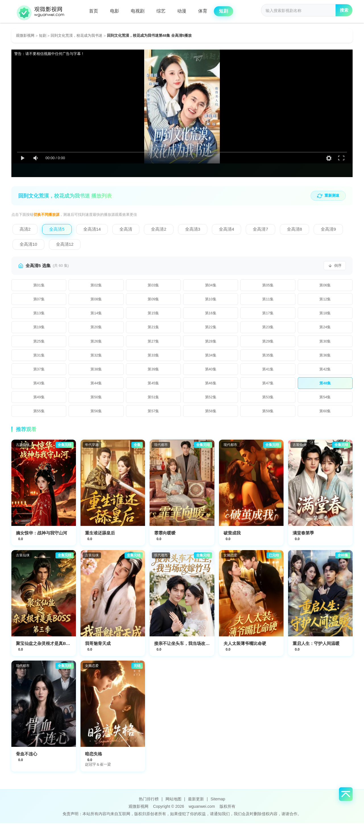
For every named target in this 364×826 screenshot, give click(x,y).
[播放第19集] (38, 328)
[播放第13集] (38, 314)
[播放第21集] (153, 328)
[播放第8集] (96, 300)
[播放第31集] (38, 357)
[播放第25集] (38, 343)
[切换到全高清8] (294, 229)
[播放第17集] (267, 314)
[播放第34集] (210, 357)
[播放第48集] (325, 385)
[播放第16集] (210, 314)
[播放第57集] (153, 414)
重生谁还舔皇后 (100, 535)
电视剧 (140, 11)
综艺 (164, 11)
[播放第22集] (210, 328)
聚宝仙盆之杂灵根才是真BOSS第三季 (52, 646)
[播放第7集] (38, 300)
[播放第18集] (325, 314)
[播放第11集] (267, 300)
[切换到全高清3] (192, 229)
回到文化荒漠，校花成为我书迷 (76, 35)
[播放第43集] (38, 385)
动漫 (186, 11)
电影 (116, 11)
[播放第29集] (267, 343)
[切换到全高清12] (65, 244)
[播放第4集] (210, 286)
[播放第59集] (267, 414)
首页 (94, 11)
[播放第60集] (325, 414)
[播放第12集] (325, 300)
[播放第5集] (267, 286)
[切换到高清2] (25, 229)
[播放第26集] (96, 343)
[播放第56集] (96, 414)
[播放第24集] (325, 328)
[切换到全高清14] (92, 229)
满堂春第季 (303, 535)
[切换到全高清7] (260, 229)
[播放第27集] (153, 343)
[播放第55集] (38, 414)
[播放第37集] (38, 371)
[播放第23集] (267, 328)
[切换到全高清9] (328, 229)
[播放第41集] (267, 371)
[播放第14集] (96, 314)
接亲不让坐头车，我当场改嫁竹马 (186, 646)
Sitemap (217, 802)
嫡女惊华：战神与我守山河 (41, 535)
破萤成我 (232, 535)
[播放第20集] (96, 328)
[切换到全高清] (125, 229)
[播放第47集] (267, 385)
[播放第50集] (96, 399)
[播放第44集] (96, 385)
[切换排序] (335, 265)
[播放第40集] (210, 371)
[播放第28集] (210, 343)
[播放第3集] (153, 286)
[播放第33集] (153, 357)
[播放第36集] (325, 357)
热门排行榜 (149, 802)
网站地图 (173, 802)
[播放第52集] (210, 399)
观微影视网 (25, 35)
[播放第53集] (267, 399)
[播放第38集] (96, 371)
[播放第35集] (267, 357)
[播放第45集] (153, 385)
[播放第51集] (153, 399)
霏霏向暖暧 (164, 535)
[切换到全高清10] (28, 244)
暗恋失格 (93, 756)
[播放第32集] (96, 357)
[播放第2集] (96, 286)
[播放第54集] (325, 399)
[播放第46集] (210, 385)
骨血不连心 (26, 756)
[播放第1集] (38, 286)
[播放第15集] (153, 314)
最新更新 (196, 802)
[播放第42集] (325, 371)
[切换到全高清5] (56, 229)
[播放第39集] (153, 371)
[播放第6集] (325, 286)
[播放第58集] (210, 414)
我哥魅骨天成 (98, 646)
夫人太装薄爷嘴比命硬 (245, 646)
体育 (208, 11)
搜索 (343, 11)
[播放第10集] (210, 300)
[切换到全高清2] (158, 229)
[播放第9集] (153, 300)
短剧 (230, 11)
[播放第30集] (325, 343)
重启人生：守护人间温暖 (316, 646)
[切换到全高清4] (226, 229)
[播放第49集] (38, 399)
